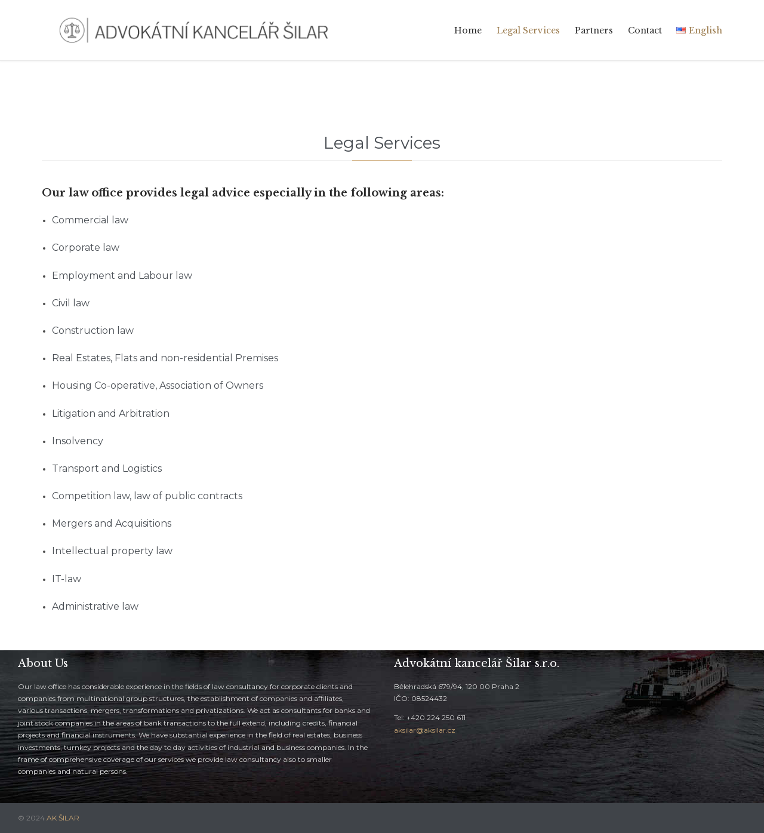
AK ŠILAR (63, 817)
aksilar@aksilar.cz (424, 730)
